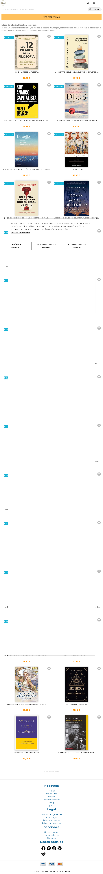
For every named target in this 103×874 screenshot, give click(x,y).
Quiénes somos (51, 832)
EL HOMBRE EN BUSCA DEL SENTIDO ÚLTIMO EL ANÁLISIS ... (26, 656)
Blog (51, 802)
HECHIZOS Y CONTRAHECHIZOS (76, 704)
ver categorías (51, 17)
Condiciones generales (51, 814)
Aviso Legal (51, 817)
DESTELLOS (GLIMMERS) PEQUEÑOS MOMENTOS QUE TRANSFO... (27, 169)
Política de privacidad (51, 823)
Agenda (51, 805)
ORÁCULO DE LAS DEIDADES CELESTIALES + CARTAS (26, 704)
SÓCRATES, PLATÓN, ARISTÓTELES (26, 753)
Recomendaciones (51, 799)
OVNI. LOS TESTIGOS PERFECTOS (77, 656)
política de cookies (20, 232)
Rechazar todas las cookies (46, 246)
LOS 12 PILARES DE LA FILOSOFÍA (26, 72)
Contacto (51, 838)
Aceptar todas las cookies (77, 246)
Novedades (51, 794)
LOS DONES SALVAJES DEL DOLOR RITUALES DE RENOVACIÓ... (76, 218)
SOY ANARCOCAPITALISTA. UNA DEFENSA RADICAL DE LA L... (26, 121)
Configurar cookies (41, 871)
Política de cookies (51, 820)
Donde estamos (51, 835)
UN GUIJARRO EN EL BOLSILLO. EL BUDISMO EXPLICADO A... (76, 72)
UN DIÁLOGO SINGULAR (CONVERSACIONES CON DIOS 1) (76, 121)
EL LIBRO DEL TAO (76, 169)
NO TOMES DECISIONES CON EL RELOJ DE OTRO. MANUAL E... (26, 218)
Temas (51, 791)
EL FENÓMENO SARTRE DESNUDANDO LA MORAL (76, 753)
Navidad (51, 797)
